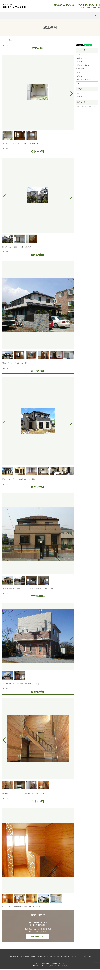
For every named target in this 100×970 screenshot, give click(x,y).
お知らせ (79, 94)
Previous (3, 93)
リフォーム (24, 14)
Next (73, 93)
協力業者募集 (59, 14)
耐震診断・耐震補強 (37, 14)
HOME (6, 14)
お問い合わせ (7, 17)
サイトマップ (80, 84)
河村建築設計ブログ (81, 14)
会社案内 (14, 14)
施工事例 (49, 14)
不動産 (69, 14)
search (17, 17)
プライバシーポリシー (83, 80)
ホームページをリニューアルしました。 (86, 108)
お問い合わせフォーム (37, 937)
